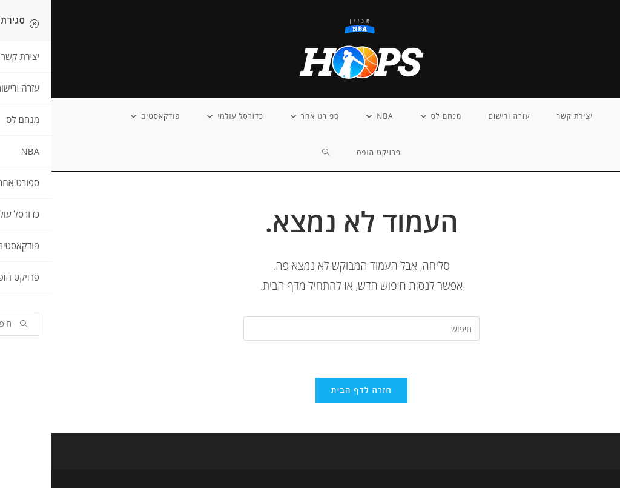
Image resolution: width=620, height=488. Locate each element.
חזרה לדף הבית (310, 389)
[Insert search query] (310, 328)
